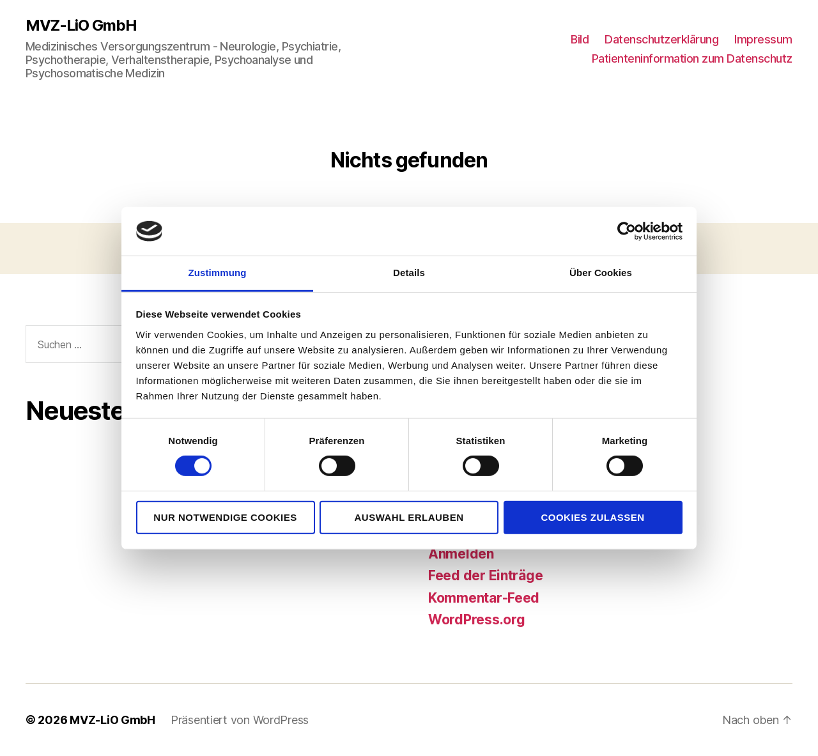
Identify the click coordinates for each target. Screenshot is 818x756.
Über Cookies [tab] (600, 272)
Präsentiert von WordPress (240, 720)
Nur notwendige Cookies (225, 516)
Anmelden (461, 554)
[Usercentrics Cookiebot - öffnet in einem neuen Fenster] (627, 231)
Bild (580, 39)
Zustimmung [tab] (218, 272)
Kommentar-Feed (483, 598)
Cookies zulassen (592, 516)
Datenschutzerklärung (661, 39)
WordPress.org (476, 620)
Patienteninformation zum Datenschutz (692, 58)
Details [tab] (409, 272)
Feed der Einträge (485, 575)
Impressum (763, 39)
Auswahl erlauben (408, 516)
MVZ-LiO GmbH (81, 25)
